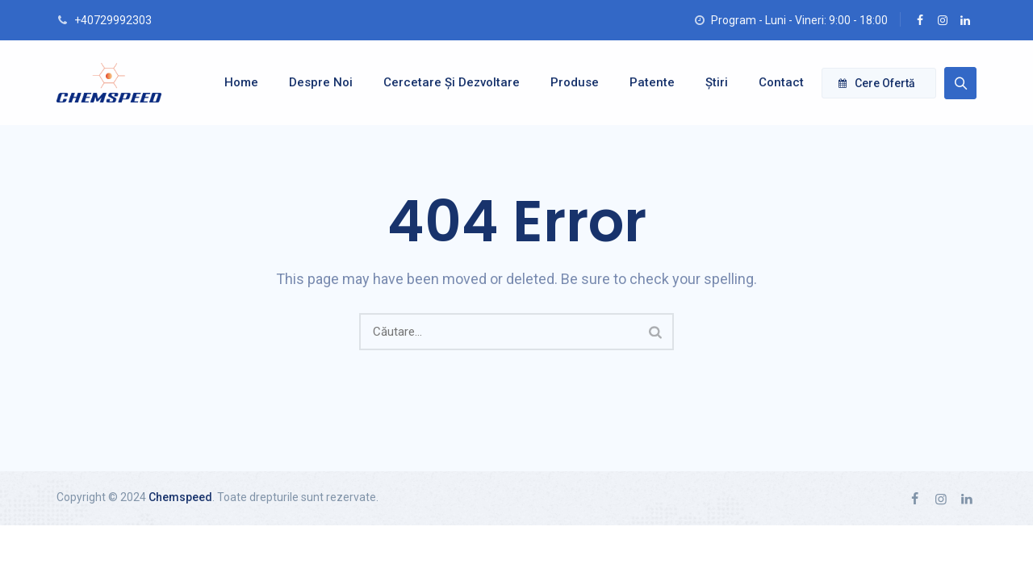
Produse (566, 82)
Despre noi (313, 82)
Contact (773, 82)
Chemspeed (180, 497)
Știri (708, 82)
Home (233, 82)
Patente (644, 82)
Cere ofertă (877, 83)
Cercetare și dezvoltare (443, 82)
